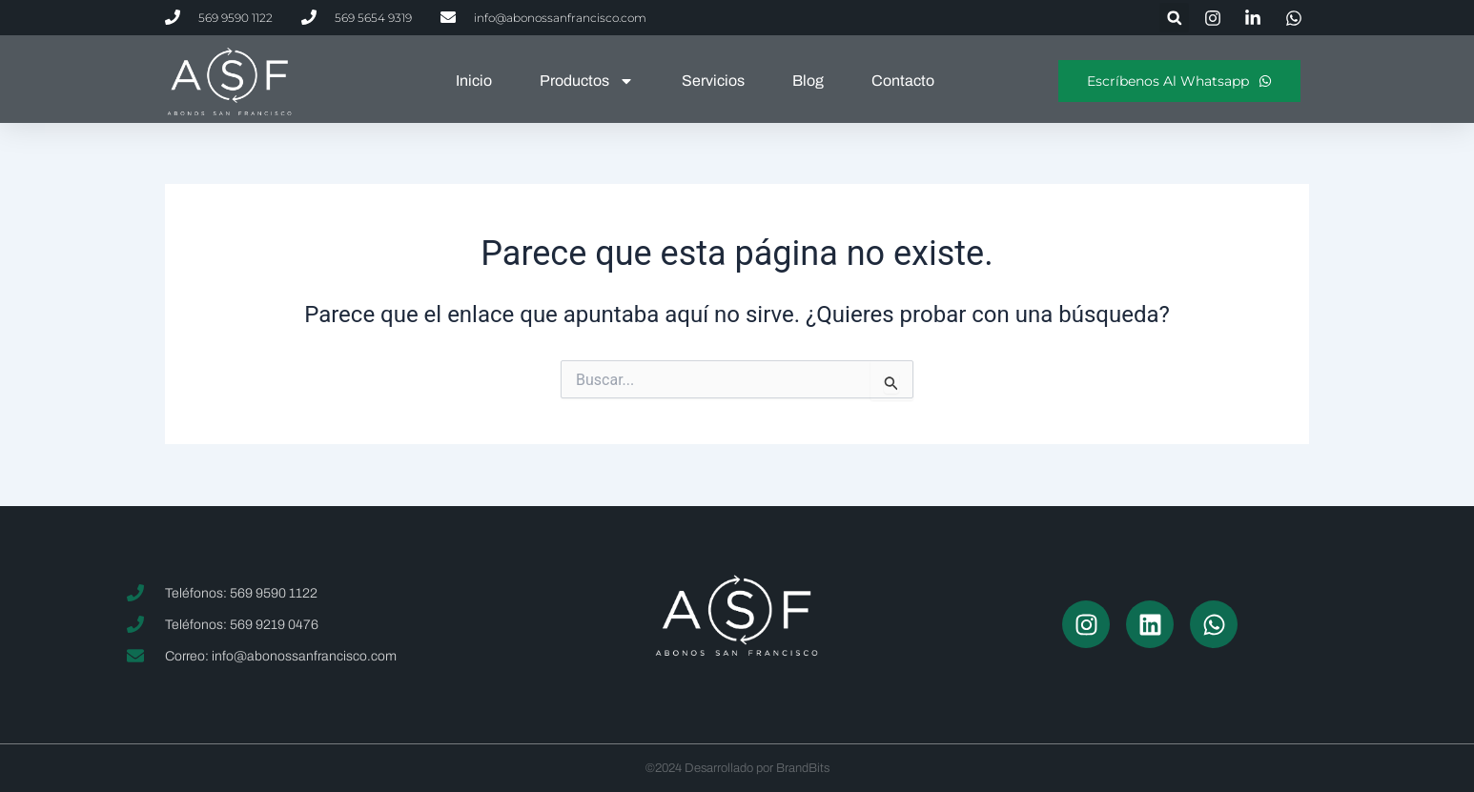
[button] (1174, 17)
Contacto (902, 80)
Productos (587, 81)
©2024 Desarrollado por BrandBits (737, 768)
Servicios (713, 80)
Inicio (474, 80)
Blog (808, 80)
